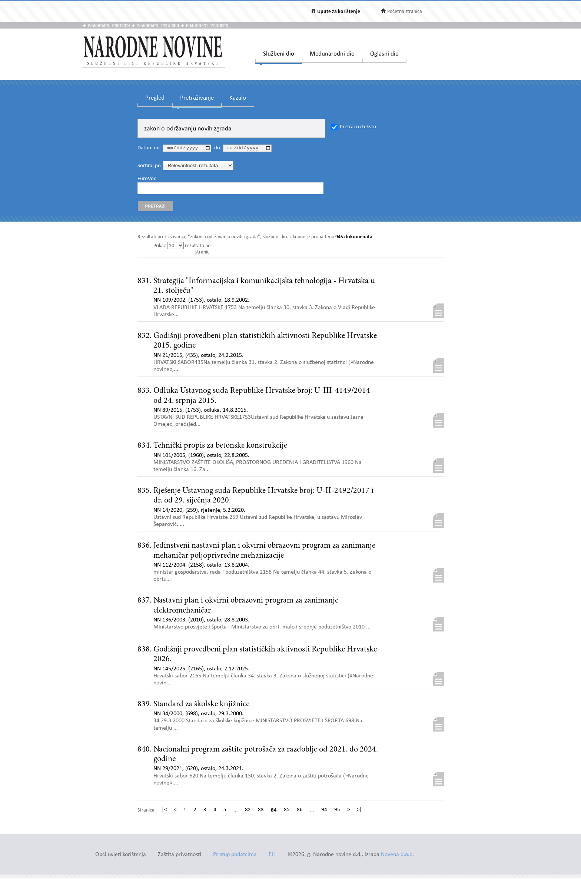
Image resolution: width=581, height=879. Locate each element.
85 (287, 811)
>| (359, 811)
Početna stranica (404, 11)
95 (337, 811)
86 (300, 811)
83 (261, 811)
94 (324, 811)
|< (164, 811)
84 (274, 811)
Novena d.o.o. (397, 856)
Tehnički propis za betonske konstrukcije (220, 447)
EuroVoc (146, 180)
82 (248, 811)
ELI (272, 856)
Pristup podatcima (235, 856)
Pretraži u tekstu (358, 127)
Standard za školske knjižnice (201, 705)
